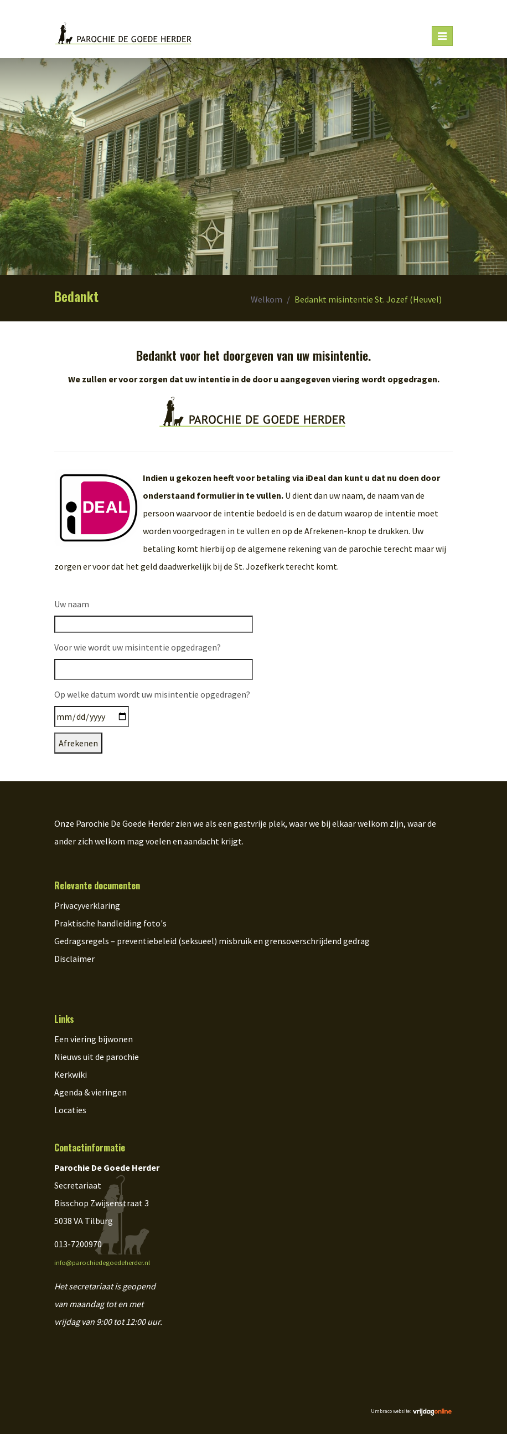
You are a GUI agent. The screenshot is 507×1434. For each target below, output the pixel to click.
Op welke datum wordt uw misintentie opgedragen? (152, 694)
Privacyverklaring (87, 905)
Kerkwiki (70, 1074)
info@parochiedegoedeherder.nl (102, 1262)
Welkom (266, 299)
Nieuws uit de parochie (96, 1056)
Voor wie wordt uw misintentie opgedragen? (137, 647)
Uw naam (71, 604)
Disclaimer (74, 958)
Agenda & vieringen (90, 1092)
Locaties (70, 1109)
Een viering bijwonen (93, 1038)
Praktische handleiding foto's (110, 923)
